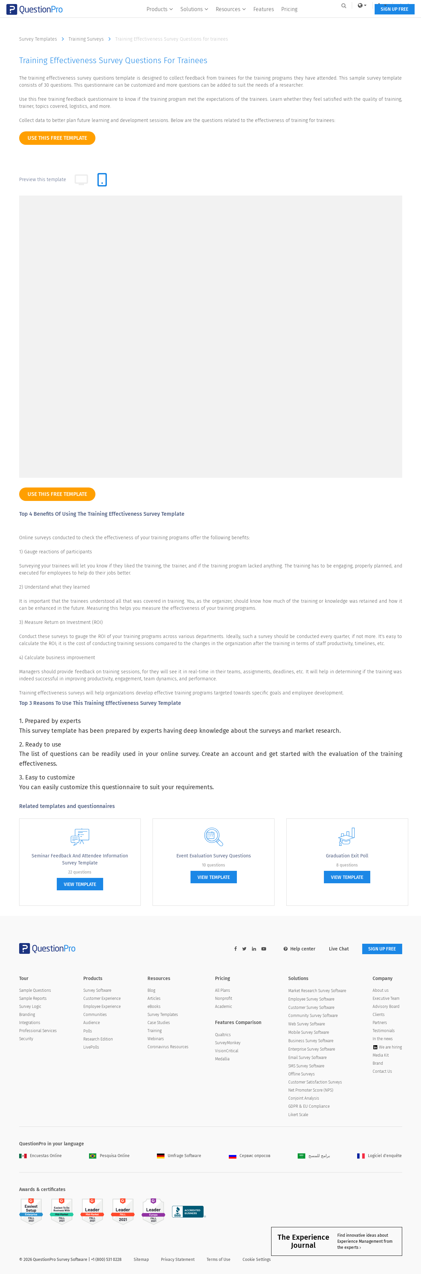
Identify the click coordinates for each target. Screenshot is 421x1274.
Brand (378, 1063)
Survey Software (97, 990)
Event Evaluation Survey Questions (213, 856)
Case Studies (159, 1023)
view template (80, 884)
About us (381, 990)
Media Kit (381, 1055)
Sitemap (141, 1260)
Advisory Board (386, 1007)
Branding (27, 1015)
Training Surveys (91, 39)
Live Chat (337, 949)
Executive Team (386, 998)
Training (155, 1031)
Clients (379, 1015)
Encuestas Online (40, 1156)
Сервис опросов (249, 1156)
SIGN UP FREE (381, 19)
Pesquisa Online (109, 1156)
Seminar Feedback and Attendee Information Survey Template (80, 859)
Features (262, 19)
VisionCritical (226, 1051)
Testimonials (384, 1031)
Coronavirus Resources (168, 1047)
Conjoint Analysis (303, 1098)
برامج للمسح (314, 1156)
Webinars (156, 1039)
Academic (223, 1007)
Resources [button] (230, 19)
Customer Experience (102, 998)
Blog (151, 990)
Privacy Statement (178, 1260)
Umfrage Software (179, 1156)
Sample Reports (33, 998)
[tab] (102, 180)
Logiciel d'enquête (379, 1156)
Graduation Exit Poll (347, 856)
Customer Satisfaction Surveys (315, 1082)
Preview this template (42, 179)
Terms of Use (218, 1260)
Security (26, 1039)
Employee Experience (102, 1007)
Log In (393, 5)
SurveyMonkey (228, 1043)
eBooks (154, 1007)
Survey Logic (30, 1007)
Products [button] (158, 19)
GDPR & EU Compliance (309, 1106)
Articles (154, 998)
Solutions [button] (193, 19)
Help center (297, 949)
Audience (91, 1023)
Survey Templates (43, 39)
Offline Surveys (301, 1074)
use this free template (57, 138)
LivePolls (91, 1047)
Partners (380, 1023)
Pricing (288, 19)
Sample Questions (35, 990)
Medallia (222, 1059)
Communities (95, 1015)
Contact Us (382, 1071)
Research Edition (98, 1039)
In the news (383, 1039)
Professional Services (38, 1031)
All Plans (222, 990)
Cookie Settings (257, 1260)
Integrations (29, 1023)
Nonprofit (223, 998)
